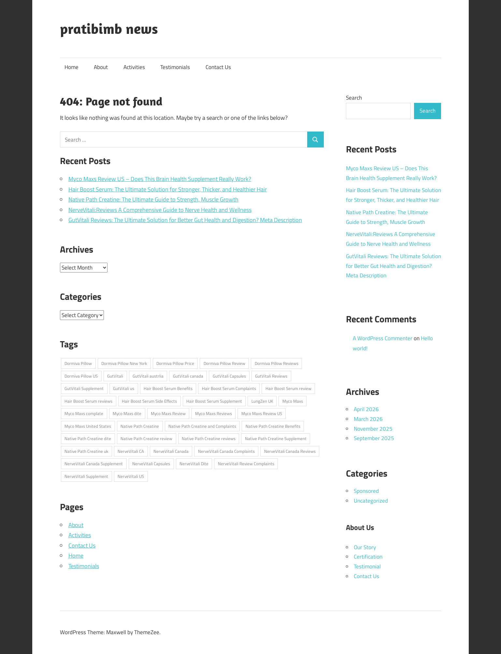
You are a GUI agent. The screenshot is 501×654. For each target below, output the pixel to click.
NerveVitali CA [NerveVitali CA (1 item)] (131, 451)
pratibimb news (109, 28)
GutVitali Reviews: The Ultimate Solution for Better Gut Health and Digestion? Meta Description (185, 220)
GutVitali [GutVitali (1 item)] (115, 376)
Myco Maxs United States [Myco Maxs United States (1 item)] (87, 426)
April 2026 (366, 409)
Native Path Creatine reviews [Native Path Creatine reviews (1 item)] (209, 438)
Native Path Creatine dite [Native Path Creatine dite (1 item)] (87, 438)
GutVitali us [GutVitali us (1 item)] (123, 388)
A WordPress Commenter (382, 338)
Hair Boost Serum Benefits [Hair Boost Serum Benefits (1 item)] (168, 388)
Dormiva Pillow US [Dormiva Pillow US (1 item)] (81, 376)
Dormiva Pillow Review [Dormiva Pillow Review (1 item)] (224, 363)
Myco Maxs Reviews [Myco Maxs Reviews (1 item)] (213, 413)
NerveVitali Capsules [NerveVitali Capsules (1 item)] (151, 463)
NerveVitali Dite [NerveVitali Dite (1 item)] (193, 463)
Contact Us (218, 67)
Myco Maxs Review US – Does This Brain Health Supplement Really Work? (159, 178)
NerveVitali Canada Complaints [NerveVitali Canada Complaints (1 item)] (226, 451)
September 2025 (374, 438)
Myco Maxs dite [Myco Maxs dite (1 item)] (127, 413)
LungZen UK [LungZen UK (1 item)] (262, 401)
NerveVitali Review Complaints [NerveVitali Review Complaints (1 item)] (246, 463)
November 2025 (373, 428)
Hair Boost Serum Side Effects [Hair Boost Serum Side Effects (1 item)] (149, 401)
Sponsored (366, 491)
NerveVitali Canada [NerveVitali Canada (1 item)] (171, 451)
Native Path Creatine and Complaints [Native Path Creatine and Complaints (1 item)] (202, 426)
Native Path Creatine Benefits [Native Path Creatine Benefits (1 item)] (273, 426)
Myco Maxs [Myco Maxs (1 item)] (292, 401)
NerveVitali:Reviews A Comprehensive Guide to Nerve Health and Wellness (159, 209)
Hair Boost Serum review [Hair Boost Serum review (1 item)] (288, 388)
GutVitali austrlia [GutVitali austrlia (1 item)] (148, 376)
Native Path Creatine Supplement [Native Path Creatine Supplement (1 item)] (276, 438)
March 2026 (368, 419)
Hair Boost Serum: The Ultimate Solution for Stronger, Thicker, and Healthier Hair (167, 189)
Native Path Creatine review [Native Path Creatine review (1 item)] (146, 438)
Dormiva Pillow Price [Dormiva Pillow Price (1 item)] (175, 363)
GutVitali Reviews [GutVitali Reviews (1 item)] (271, 376)
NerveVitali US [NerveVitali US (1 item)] (131, 476)
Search (354, 97)
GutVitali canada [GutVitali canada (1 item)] (188, 376)
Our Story (365, 547)
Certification (368, 556)
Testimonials (175, 67)
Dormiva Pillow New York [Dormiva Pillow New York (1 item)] (124, 363)
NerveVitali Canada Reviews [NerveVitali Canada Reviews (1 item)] (290, 451)
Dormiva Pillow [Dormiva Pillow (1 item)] (78, 363)
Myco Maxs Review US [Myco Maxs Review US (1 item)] (261, 413)
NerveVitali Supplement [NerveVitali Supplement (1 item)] (86, 476)
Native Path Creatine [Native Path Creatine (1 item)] (140, 426)
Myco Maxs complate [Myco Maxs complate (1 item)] (83, 413)
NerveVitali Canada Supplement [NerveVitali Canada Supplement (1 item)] (93, 463)
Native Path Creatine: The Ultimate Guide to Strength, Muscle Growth (153, 199)
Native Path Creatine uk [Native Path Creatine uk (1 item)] (86, 451)
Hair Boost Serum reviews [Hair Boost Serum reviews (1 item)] (88, 401)
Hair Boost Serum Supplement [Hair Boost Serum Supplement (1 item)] (214, 401)
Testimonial (367, 566)
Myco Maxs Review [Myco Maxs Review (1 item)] (168, 413)
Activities (134, 67)
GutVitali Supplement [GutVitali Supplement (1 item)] (84, 388)
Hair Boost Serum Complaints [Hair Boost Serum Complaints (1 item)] (229, 388)
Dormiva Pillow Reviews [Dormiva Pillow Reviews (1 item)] (276, 363)
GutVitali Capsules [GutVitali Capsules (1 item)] (229, 376)
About (101, 67)
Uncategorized (371, 500)
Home (71, 67)
